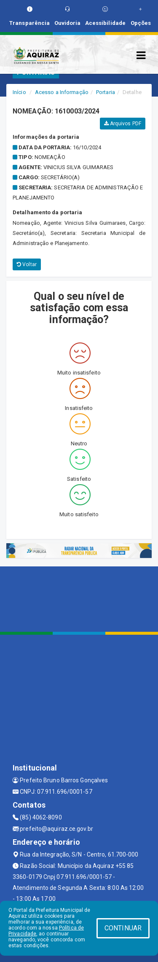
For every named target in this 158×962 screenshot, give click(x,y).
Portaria (105, 92)
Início (19, 92)
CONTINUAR (123, 928)
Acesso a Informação (61, 92)
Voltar (27, 264)
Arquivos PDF (122, 124)
